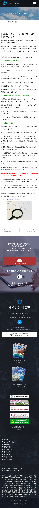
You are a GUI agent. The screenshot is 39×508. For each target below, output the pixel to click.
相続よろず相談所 (15, 3)
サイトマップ (20, 505)
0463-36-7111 (19, 282)
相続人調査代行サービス (10, 199)
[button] (34, 3)
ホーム (4, 22)
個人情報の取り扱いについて (19, 503)
